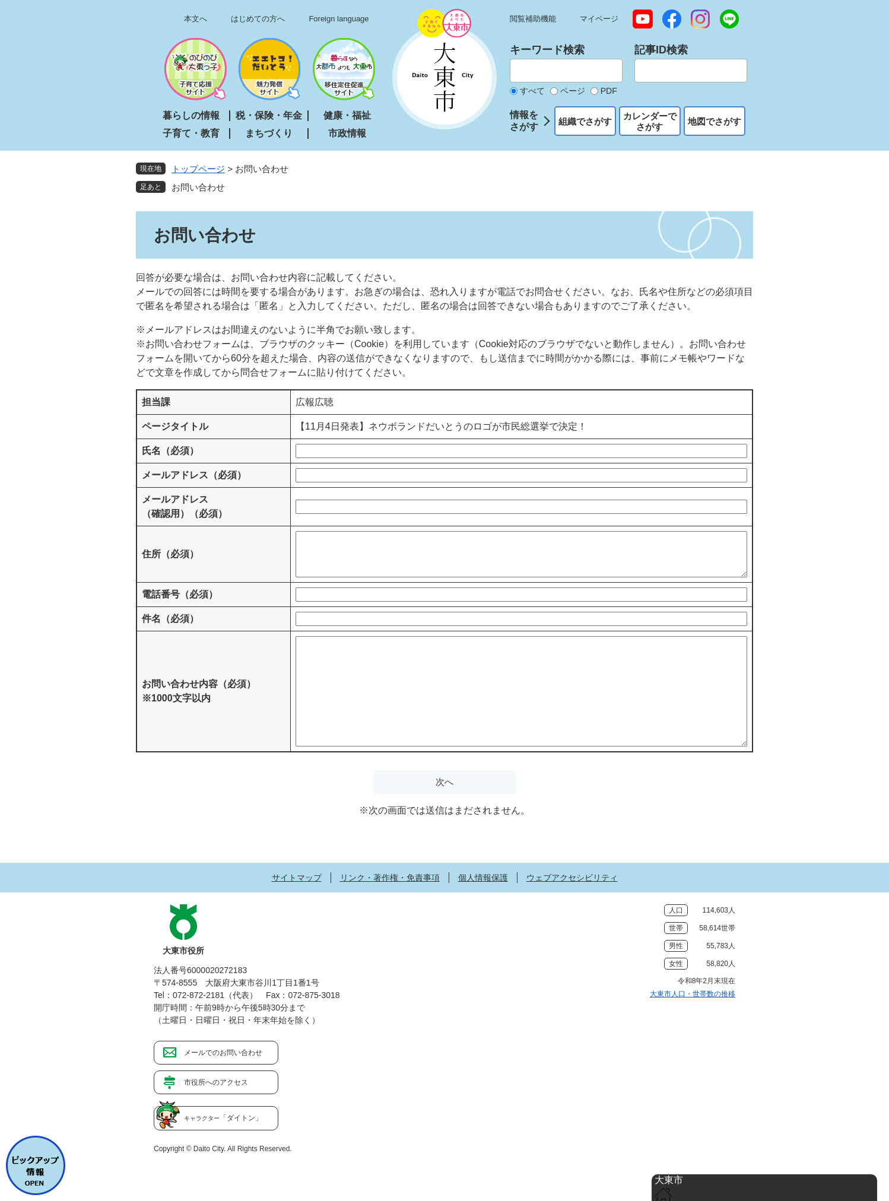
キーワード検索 (547, 50)
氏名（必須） (170, 451)
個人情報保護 (483, 877)
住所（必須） (170, 554)
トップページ (198, 169)
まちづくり (269, 133)
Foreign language (339, 18)
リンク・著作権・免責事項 (390, 877)
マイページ (599, 18)
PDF (609, 91)
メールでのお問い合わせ (223, 1053)
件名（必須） (170, 619)
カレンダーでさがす (650, 121)
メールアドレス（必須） (194, 475)
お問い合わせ (198, 187)
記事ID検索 (661, 50)
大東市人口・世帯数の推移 (692, 994)
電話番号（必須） (180, 594)
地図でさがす (714, 121)
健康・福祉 (347, 115)
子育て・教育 (191, 133)
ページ (572, 91)
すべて (532, 91)
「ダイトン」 (223, 1118)
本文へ (195, 18)
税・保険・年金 (269, 115)
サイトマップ (297, 877)
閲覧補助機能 (533, 18)
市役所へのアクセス (216, 1082)
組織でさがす (585, 121)
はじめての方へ (258, 18)
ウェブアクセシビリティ (572, 877)
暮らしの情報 (191, 115)
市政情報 (347, 133)
